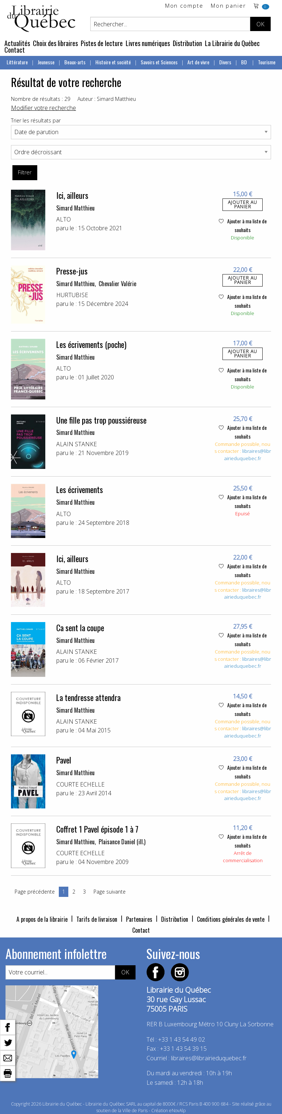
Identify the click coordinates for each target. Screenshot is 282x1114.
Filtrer (24, 172)
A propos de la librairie (42, 919)
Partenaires (139, 919)
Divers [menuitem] (225, 62)
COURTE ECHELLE (80, 784)
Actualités (17, 43)
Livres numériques (148, 43)
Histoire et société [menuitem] (113, 62)
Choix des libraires (55, 43)
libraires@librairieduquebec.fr (247, 455)
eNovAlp (177, 1110)
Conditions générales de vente (230, 919)
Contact (14, 49)
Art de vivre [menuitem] (198, 62)
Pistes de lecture (102, 43)
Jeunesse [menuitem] (46, 62)
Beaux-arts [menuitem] (74, 62)
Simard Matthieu (75, 208)
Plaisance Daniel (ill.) (122, 841)
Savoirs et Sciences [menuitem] (159, 62)
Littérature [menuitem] (17, 62)
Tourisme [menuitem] (266, 62)
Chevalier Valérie (117, 283)
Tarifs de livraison (96, 919)
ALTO (63, 219)
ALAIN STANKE (76, 444)
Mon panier (228, 6)
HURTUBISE (72, 295)
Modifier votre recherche (43, 108)
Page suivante (110, 891)
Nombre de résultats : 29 (40, 98)
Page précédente (35, 891)
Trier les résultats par (36, 120)
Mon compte (184, 6)
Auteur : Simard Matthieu (106, 98)
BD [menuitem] (244, 62)
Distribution (187, 43)
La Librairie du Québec (232, 43)
